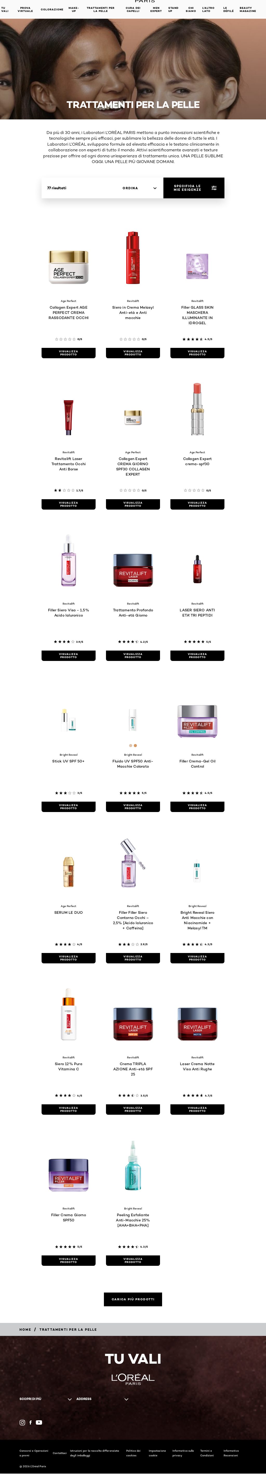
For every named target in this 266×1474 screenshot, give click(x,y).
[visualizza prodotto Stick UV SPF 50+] (69, 807)
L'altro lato (208, 9)
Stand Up (173, 9)
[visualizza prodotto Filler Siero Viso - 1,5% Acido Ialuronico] (69, 656)
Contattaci (60, 1453)
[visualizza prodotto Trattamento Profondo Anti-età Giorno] (133, 656)
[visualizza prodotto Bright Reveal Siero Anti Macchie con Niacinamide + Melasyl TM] (197, 958)
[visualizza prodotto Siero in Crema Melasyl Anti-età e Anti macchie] (133, 353)
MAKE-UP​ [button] (74, 9)
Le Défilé (228, 9)
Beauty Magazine (248, 9)
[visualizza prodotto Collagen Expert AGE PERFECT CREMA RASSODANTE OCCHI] (69, 353)
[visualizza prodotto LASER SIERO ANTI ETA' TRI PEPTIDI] (197, 656)
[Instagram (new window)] (22, 1423)
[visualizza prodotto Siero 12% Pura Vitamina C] (69, 1109)
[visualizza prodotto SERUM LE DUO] (69, 958)
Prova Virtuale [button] (25, 9)
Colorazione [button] (52, 9)
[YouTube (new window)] (39, 1423)
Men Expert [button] (156, 9)
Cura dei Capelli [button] (133, 9)
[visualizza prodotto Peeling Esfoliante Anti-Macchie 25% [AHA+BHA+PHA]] (133, 1260)
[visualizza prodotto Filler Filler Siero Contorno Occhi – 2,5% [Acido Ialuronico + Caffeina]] (133, 958)
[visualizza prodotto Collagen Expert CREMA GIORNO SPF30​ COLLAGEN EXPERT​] (133, 504)
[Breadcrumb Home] (25, 1330)
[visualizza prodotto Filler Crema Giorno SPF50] (69, 1260)
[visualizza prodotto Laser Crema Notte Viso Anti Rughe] (197, 1109)
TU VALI (5, 9)
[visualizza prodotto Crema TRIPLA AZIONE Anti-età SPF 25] (133, 1109)
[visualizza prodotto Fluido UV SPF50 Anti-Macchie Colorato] (133, 807)
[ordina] (139, 188)
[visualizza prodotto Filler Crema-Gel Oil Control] (197, 807)
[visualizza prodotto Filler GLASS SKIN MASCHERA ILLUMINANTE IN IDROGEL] (197, 353)
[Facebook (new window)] (30, 1423)
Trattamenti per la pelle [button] (101, 9)
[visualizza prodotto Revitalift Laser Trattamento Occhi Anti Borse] (69, 504)
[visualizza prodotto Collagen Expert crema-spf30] (197, 504)
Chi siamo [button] (191, 9)
